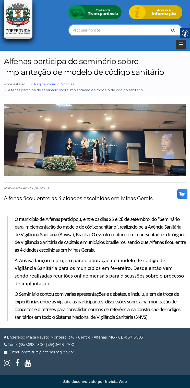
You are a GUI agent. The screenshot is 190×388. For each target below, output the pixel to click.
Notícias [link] (67, 84)
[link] (95, 12)
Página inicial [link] (45, 84)
